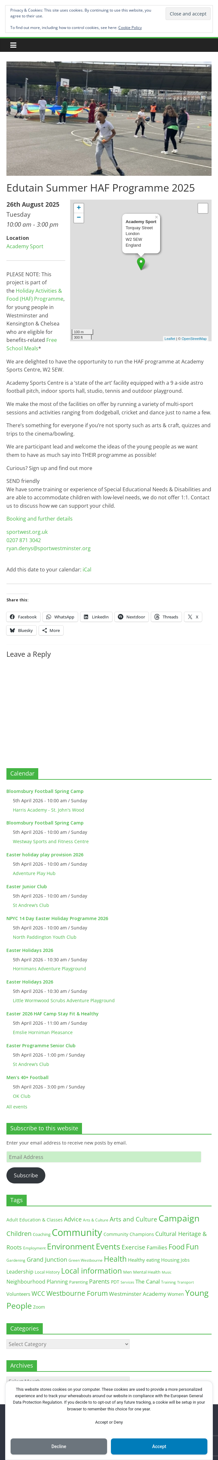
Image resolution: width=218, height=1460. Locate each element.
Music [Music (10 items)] (166, 1272)
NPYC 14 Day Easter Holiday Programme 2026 (57, 918)
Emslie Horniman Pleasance (43, 1032)
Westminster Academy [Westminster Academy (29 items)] (137, 1293)
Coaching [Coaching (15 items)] (41, 1234)
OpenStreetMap (194, 339)
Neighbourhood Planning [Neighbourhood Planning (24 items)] (37, 1281)
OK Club (22, 1096)
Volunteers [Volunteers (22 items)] (18, 1294)
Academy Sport (24, 246)
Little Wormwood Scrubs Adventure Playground (64, 1000)
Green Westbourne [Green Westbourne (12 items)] (85, 1260)
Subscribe (26, 1175)
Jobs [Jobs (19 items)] (185, 1260)
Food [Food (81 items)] (176, 1247)
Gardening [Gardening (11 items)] (15, 1260)
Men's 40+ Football (27, 1077)
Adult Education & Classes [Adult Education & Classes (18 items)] (34, 1220)
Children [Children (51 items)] (19, 1233)
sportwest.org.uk (27, 531)
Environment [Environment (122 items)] (71, 1246)
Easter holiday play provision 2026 (44, 855)
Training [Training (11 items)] (168, 1282)
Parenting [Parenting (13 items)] (78, 1282)
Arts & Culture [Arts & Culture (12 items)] (95, 1220)
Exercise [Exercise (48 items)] (133, 1247)
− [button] (79, 218)
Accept (159, 1446)
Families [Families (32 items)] (157, 1247)
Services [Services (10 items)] (127, 1282)
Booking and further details (39, 518)
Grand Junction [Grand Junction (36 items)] (47, 1259)
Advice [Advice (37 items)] (73, 1219)
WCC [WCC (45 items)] (38, 1293)
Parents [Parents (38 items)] (99, 1281)
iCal (87, 569)
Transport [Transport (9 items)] (185, 1282)
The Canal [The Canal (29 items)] (147, 1281)
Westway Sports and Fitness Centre (51, 841)
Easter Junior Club (26, 886)
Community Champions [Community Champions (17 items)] (129, 1234)
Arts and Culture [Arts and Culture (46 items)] (133, 1219)
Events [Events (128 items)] (108, 1246)
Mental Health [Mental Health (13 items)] (146, 1272)
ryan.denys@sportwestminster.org (48, 548)
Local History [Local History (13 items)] (47, 1272)
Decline (58, 1446)
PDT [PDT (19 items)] (115, 1282)
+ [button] (79, 208)
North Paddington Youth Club (45, 937)
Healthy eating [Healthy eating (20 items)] (144, 1260)
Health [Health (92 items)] (115, 1259)
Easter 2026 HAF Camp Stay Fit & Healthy (52, 1014)
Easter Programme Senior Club (41, 1045)
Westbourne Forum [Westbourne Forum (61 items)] (77, 1293)
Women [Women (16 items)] (176, 1294)
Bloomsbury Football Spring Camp (45, 791)
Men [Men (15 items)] (127, 1272)
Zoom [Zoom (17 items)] (39, 1307)
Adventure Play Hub (34, 873)
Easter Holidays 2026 (29, 950)
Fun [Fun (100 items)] (192, 1246)
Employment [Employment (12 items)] (34, 1248)
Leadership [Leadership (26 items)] (19, 1271)
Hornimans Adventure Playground (49, 968)
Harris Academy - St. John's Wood (48, 810)
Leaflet (170, 339)
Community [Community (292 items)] (77, 1232)
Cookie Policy (130, 27)
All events (16, 1107)
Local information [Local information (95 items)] (91, 1271)
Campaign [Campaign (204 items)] (179, 1218)
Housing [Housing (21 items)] (170, 1260)
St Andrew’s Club (31, 905)
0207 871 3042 (23, 540)
